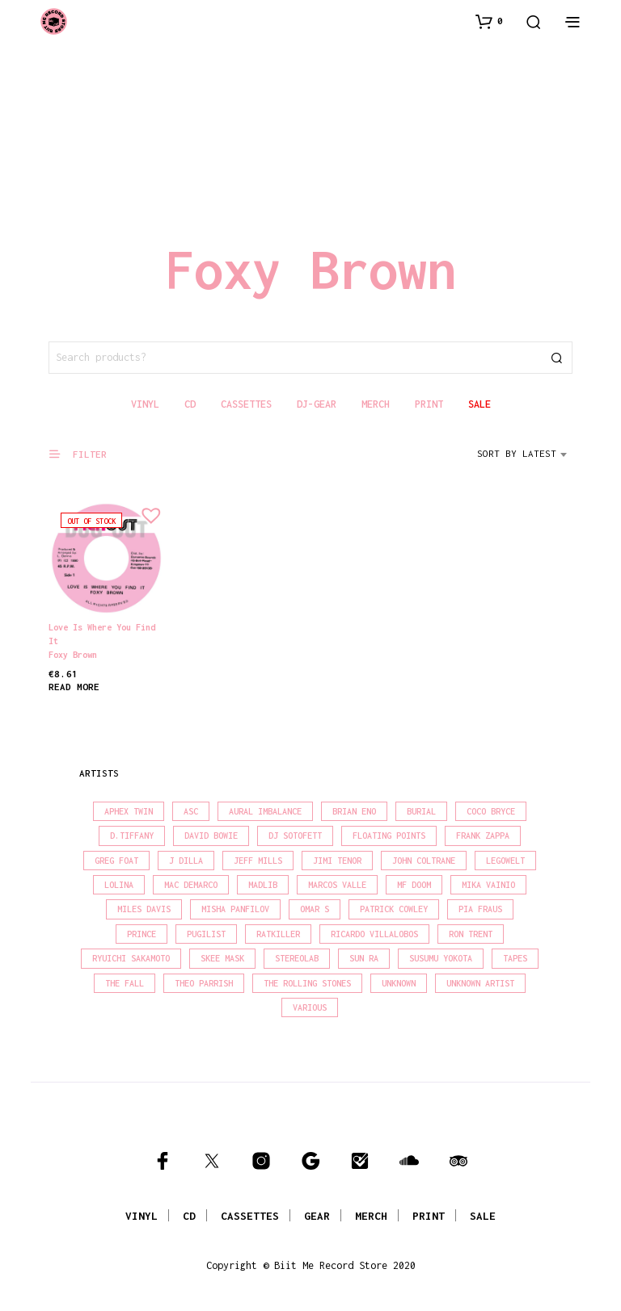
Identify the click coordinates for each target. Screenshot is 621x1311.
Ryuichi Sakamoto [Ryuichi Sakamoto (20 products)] (131, 958)
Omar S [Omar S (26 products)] (314, 909)
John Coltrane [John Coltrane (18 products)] (423, 860)
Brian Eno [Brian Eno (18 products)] (354, 811)
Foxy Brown (73, 655)
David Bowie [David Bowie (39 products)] (211, 835)
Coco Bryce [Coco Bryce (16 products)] (491, 811)
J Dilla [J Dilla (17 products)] (186, 860)
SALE (483, 1215)
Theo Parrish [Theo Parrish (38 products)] (204, 983)
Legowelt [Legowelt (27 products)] (505, 860)
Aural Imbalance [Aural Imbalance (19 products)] (265, 811)
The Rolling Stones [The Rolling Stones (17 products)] (307, 983)
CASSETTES (250, 1215)
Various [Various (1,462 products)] (310, 1007)
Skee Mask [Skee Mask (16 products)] (222, 958)
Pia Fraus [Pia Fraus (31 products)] (480, 909)
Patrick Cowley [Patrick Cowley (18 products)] (394, 909)
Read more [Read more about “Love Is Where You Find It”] (74, 686)
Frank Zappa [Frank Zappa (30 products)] (482, 835)
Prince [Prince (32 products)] (141, 934)
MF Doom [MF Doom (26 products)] (414, 885)
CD (189, 1215)
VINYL (141, 1215)
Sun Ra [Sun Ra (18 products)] (363, 958)
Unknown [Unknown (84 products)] (399, 983)
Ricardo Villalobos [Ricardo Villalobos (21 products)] (374, 934)
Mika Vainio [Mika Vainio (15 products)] (488, 885)
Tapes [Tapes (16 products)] (515, 958)
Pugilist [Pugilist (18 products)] (206, 934)
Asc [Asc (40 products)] (191, 811)
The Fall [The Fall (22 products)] (124, 983)
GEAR (317, 1215)
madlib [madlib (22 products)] (262, 885)
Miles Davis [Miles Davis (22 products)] (144, 909)
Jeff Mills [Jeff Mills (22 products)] (258, 860)
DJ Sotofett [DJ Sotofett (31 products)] (295, 835)
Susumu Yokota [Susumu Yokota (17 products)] (440, 958)
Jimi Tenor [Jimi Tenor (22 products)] (337, 860)
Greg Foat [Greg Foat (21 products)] (116, 860)
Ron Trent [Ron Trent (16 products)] (470, 934)
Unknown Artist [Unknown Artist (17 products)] (480, 983)
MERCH (371, 1215)
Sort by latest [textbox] (516, 453)
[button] (489, 21)
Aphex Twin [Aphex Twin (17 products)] (128, 811)
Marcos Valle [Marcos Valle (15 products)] (337, 885)
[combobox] (524, 459)
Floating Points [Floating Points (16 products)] (389, 835)
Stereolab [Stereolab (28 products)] (297, 958)
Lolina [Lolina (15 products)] (118, 885)
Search (556, 357)
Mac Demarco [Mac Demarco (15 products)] (191, 885)
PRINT (428, 1215)
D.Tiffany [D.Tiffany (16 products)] (132, 835)
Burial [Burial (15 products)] (421, 811)
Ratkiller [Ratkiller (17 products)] (278, 934)
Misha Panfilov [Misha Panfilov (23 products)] (235, 909)
